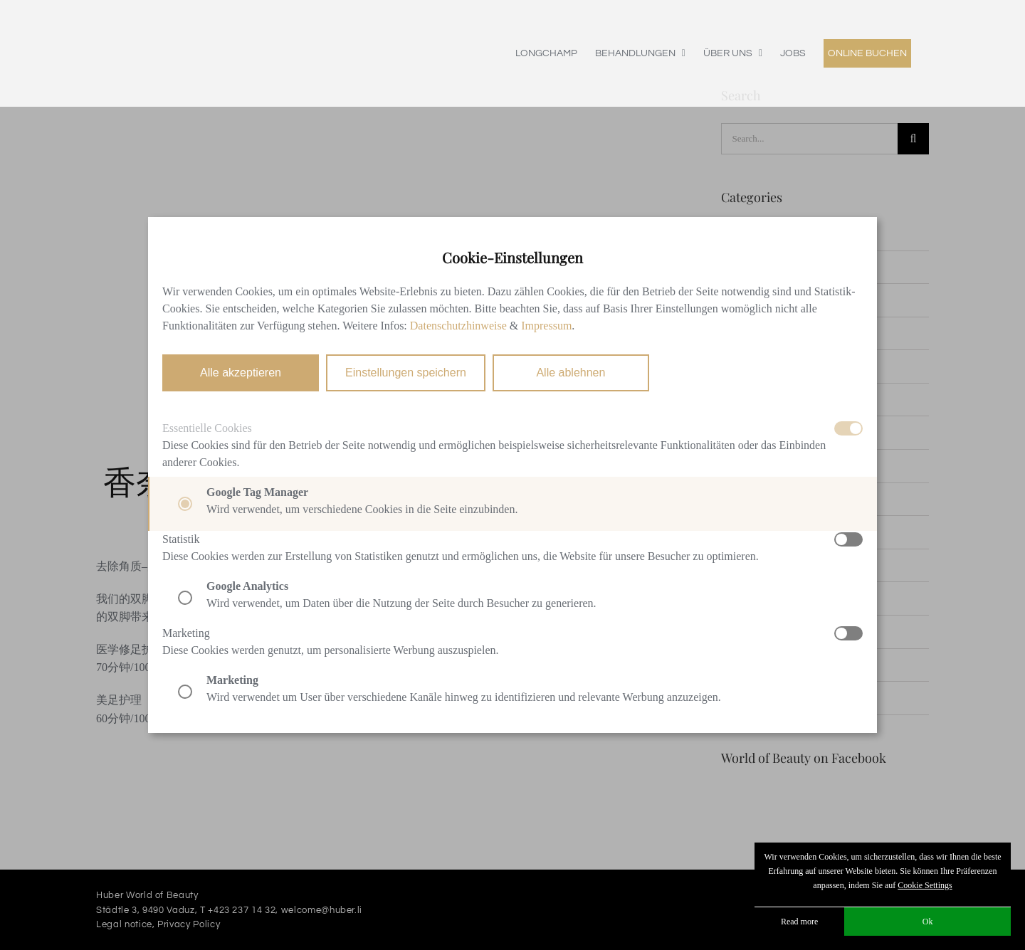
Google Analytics (247, 586)
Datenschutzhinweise (458, 326)
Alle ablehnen (570, 372)
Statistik (180, 539)
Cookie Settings (925, 885)
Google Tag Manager (257, 492)
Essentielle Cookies (207, 428)
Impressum (546, 326)
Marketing (186, 633)
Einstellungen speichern (405, 372)
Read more (799, 922)
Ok (927, 922)
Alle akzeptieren (240, 372)
